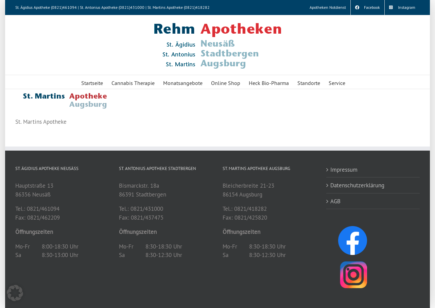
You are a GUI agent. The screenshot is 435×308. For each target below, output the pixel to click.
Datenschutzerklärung (357, 185)
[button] (15, 293)
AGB (335, 201)
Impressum (344, 169)
